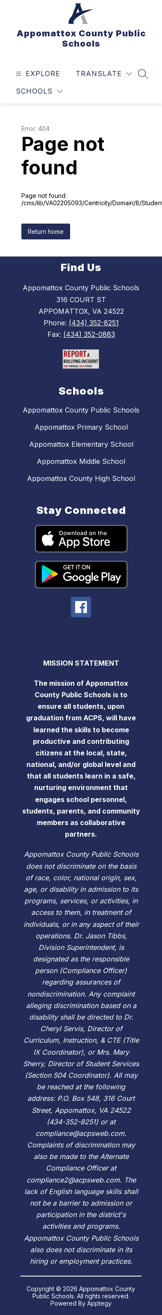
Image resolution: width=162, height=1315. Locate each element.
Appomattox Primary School (81, 427)
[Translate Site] (104, 73)
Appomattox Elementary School (81, 444)
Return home (46, 231)
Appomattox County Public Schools (81, 410)
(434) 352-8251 (94, 322)
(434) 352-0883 (89, 334)
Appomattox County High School (81, 478)
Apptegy (99, 1303)
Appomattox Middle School (81, 461)
